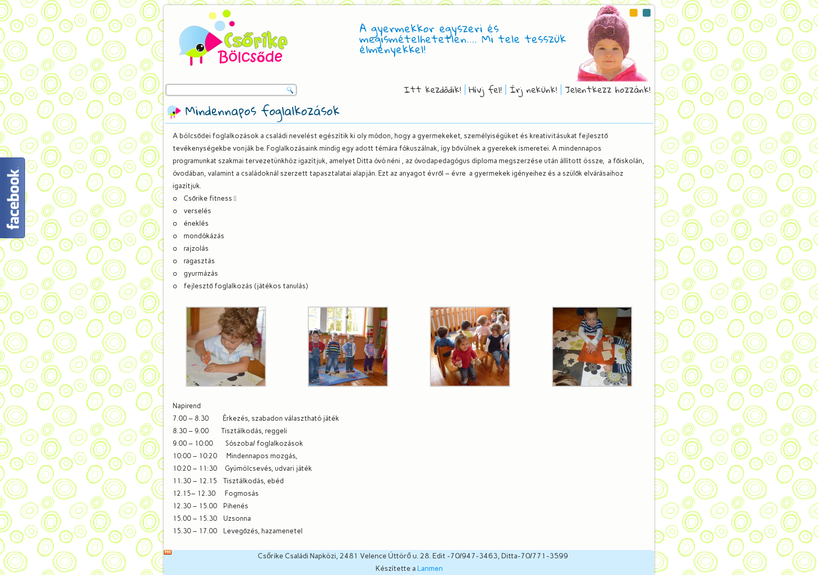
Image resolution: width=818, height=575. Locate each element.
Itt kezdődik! (432, 89)
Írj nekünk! (533, 89)
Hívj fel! (485, 89)
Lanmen (430, 568)
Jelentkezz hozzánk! (608, 89)
